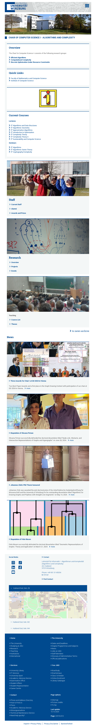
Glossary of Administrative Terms (64, 656)
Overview (15, 262)
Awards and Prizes (18, 213)
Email (46, 575)
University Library (17, 670)
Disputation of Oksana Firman (22, 433)
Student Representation (19, 686)
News (53, 648)
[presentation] (48, 376)
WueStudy (55, 670)
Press (12, 705)
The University (16, 643)
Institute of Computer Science (22, 81)
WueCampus (56, 673)
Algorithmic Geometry (21, 128)
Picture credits (57, 702)
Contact (46, 557)
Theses (14, 324)
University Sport (16, 676)
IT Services (14, 673)
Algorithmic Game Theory (22, 150)
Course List (15, 320)
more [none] (28, 388)
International (15, 656)
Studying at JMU (16, 646)
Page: (53, 716)
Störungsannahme (17, 710)
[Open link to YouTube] (12, 572)
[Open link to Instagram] (12, 562)
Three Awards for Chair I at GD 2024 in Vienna (28, 381)
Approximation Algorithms (22, 130)
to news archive (80, 331)
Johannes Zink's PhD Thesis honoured (25, 485)
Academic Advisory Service (20, 678)
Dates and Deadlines (59, 643)
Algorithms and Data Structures (25, 125)
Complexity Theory (20, 135)
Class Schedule (57, 676)
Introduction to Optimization (23, 132)
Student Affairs (16, 683)
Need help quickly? (17, 715)
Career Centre (15, 688)
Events (14, 271)
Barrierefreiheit (66, 724)
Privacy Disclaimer (51, 724)
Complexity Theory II (20, 137)
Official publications (59, 659)
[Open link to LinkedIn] (12, 567)
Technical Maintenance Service (22, 713)
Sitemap (54, 700)
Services (13, 665)
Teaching (14, 651)
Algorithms (17, 147)
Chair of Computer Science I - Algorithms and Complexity (42, 37)
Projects (14, 267)
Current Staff (16, 204)
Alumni (14, 209)
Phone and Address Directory (21, 700)
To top (53, 705)
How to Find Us (16, 703)
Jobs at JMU (56, 651)
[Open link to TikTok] (19, 562)
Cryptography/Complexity (22, 152)
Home (12, 638)
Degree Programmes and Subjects (64, 646)
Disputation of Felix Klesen (21, 539)
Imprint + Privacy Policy (32, 724)
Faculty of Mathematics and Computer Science (29, 78)
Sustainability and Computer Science (27, 139)
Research (14, 648)
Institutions (14, 654)
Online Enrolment (58, 678)
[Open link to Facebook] (19, 567)
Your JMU (55, 665)
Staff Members (57, 654)
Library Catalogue (58, 681)
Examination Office (17, 681)
